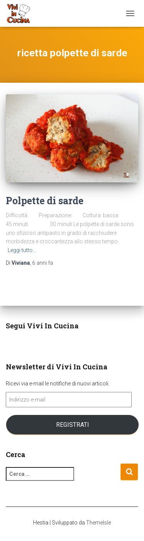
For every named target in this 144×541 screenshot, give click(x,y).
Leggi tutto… (22, 250)
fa (42, 263)
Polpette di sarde (44, 200)
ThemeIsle (98, 523)
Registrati (72, 424)
